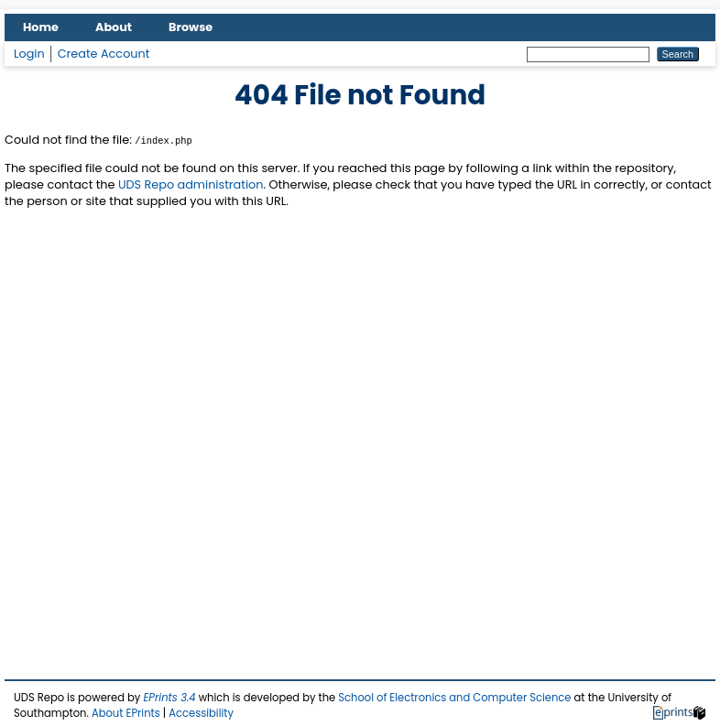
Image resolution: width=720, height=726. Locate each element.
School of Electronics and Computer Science (454, 697)
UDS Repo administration (191, 184)
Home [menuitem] (41, 27)
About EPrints (126, 713)
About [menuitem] (113, 27)
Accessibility (201, 713)
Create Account (104, 53)
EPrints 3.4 (169, 697)
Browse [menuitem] (191, 27)
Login (29, 53)
